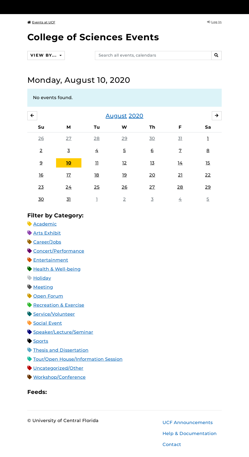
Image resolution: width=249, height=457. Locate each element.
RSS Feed (73, 392)
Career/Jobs (47, 242)
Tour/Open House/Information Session (78, 359)
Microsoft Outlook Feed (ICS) (63, 392)
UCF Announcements (188, 422)
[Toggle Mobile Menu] (220, 6)
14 (180, 163)
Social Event (47, 323)
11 (97, 163)
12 (124, 163)
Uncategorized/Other (58, 368)
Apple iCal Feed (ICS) (54, 392)
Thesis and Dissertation (60, 350)
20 (152, 175)
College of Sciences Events (93, 37)
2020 (136, 115)
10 (68, 163)
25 (97, 187)
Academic (45, 224)
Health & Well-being (57, 269)
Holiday (42, 278)
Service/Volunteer (54, 314)
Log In (214, 22)
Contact (172, 444)
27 (69, 138)
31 (180, 138)
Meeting (43, 287)
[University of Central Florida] (64, 7)
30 (152, 138)
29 (124, 138)
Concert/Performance (58, 251)
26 (41, 138)
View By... (44, 55)
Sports (40, 341)
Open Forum (48, 296)
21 (180, 175)
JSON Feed (92, 392)
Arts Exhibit (47, 233)
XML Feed (83, 392)
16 (41, 175)
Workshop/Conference (59, 377)
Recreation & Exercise (58, 305)
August (116, 115)
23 (41, 187)
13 (152, 163)
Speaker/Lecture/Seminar (63, 332)
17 (68, 175)
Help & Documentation (190, 433)
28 (97, 138)
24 (69, 187)
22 (208, 175)
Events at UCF (41, 22)
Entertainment (50, 260)
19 (124, 175)
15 (208, 163)
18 (96, 175)
